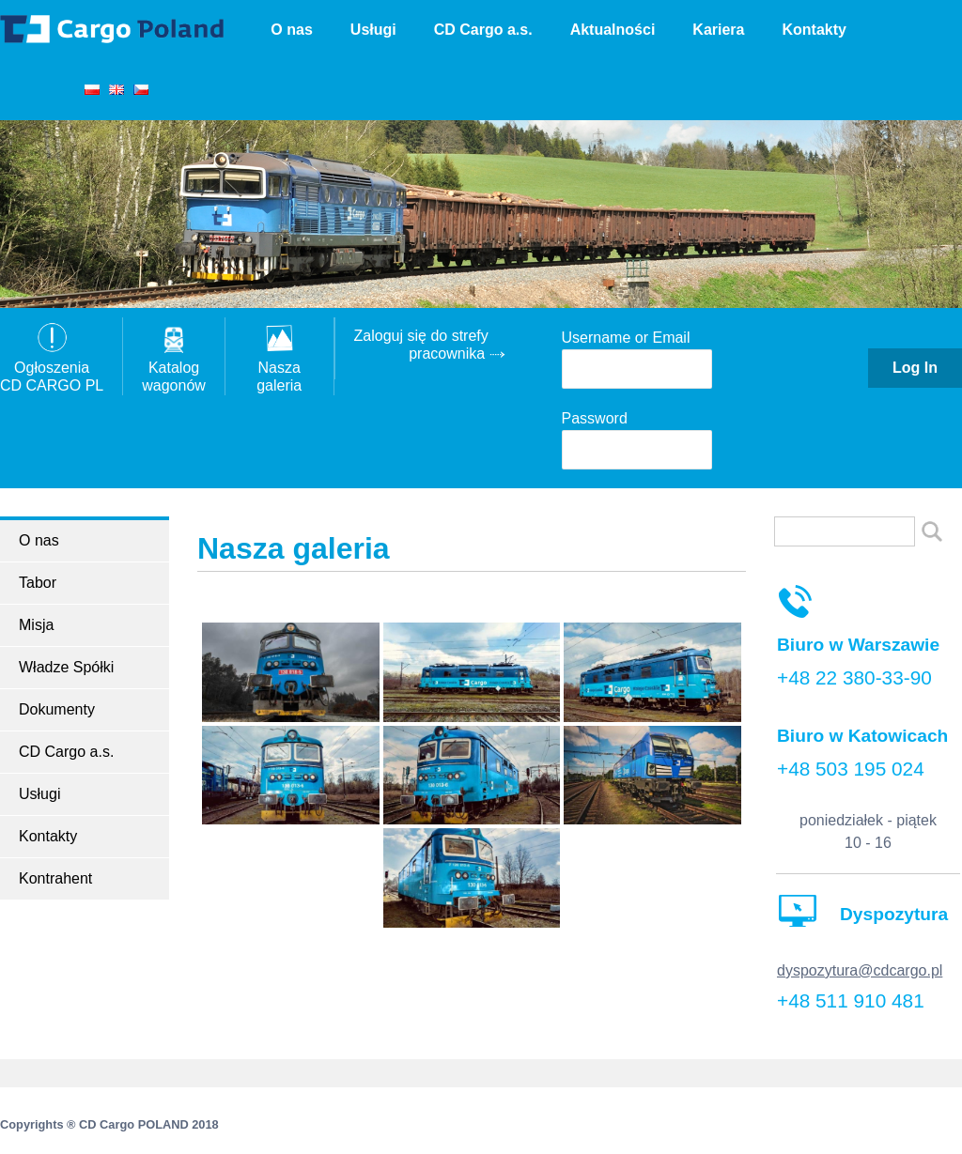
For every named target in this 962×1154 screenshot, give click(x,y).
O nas (291, 30)
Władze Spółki (66, 667)
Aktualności (613, 30)
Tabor (37, 583)
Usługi (373, 30)
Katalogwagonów (174, 367)
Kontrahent (55, 878)
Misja (36, 625)
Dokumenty (57, 709)
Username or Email (626, 338)
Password (595, 418)
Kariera (718, 30)
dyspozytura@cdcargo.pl (859, 970)
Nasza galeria (279, 367)
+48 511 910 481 (850, 1000)
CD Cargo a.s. (483, 30)
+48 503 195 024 (850, 768)
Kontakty (814, 30)
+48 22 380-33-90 (854, 677)
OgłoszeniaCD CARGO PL (51, 367)
